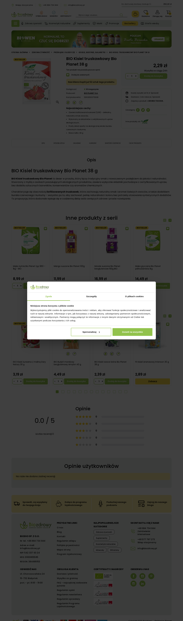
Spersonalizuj (91, 332)
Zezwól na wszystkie (132, 332)
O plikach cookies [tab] (134, 296)
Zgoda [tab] (48, 296)
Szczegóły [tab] (91, 296)
